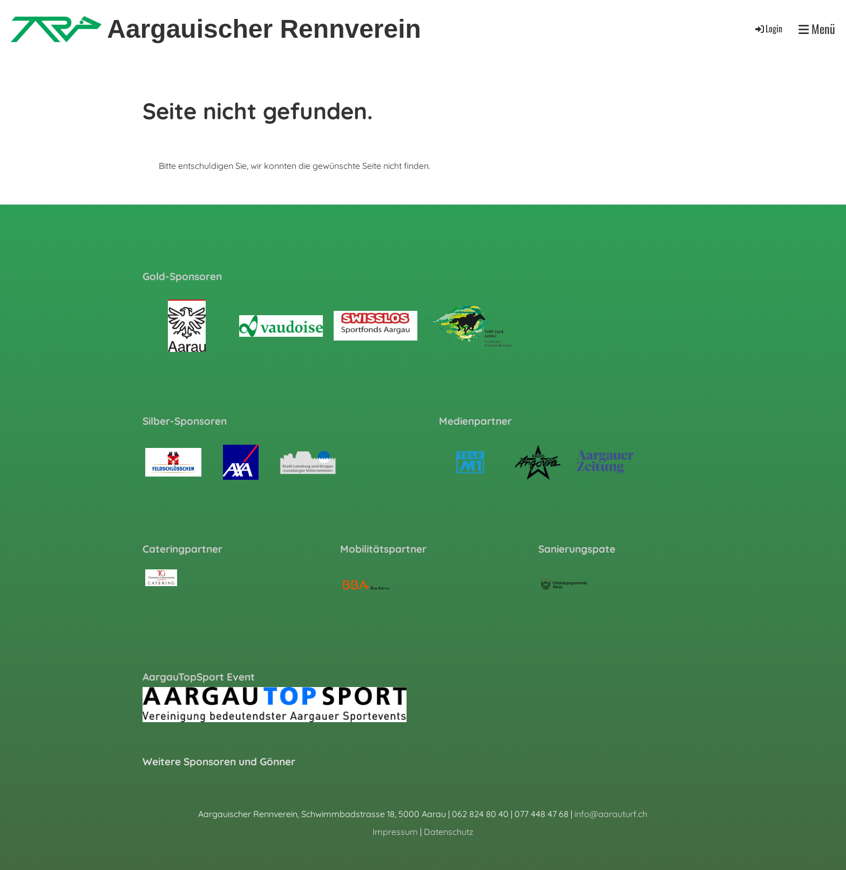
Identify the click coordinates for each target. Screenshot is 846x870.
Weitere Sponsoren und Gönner (219, 761)
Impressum (395, 831)
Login (768, 28)
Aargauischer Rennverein (264, 29)
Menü (816, 29)
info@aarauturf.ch (610, 813)
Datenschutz (448, 831)
